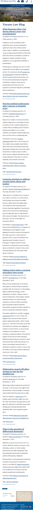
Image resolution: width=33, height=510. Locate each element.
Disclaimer (14, 506)
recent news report (18, 224)
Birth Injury (12, 379)
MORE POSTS (5, 488)
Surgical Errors (13, 278)
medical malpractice (23, 464)
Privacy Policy (11, 507)
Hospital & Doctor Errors (16, 114)
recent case (18, 396)
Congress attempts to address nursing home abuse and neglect (16, 181)
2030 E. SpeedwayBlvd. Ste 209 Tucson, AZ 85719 (12, 496)
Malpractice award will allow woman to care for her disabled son (16, 371)
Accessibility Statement (7, 509)
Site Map (3, 507)
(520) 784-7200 (6, 495)
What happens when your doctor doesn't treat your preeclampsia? (14, 31)
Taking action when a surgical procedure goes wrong (16, 271)
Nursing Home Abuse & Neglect (18, 189)
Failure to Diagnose (15, 437)
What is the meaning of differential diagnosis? (13, 430)
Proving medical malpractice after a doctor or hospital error (16, 106)
